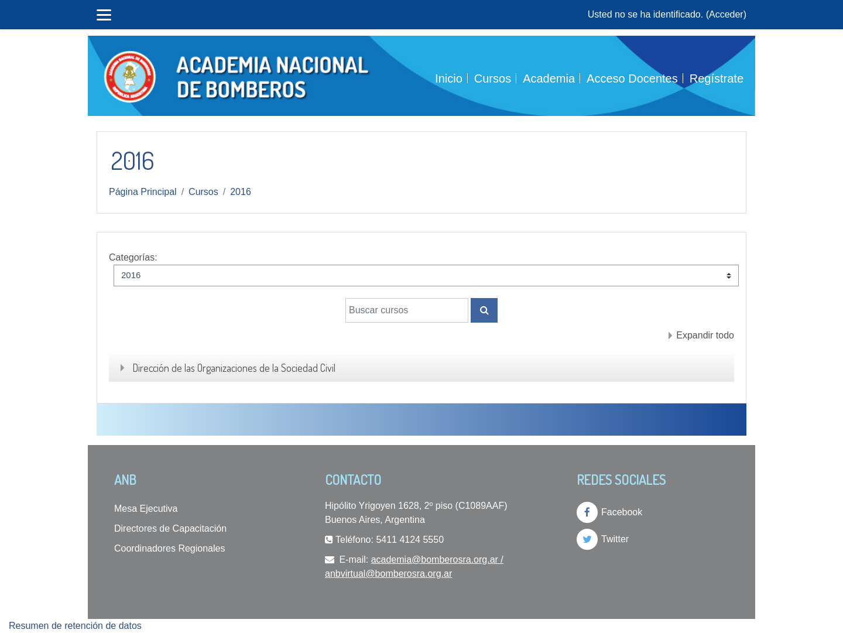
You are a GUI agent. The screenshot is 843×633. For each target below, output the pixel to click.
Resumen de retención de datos (75, 626)
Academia (549, 78)
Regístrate (716, 78)
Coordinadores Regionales (169, 548)
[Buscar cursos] (406, 310)
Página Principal (143, 192)
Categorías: (133, 257)
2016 (240, 192)
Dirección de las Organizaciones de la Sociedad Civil (233, 367)
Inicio (448, 78)
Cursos (492, 78)
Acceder (726, 14)
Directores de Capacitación (170, 528)
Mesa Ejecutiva (146, 509)
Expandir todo (705, 335)
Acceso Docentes (632, 78)
